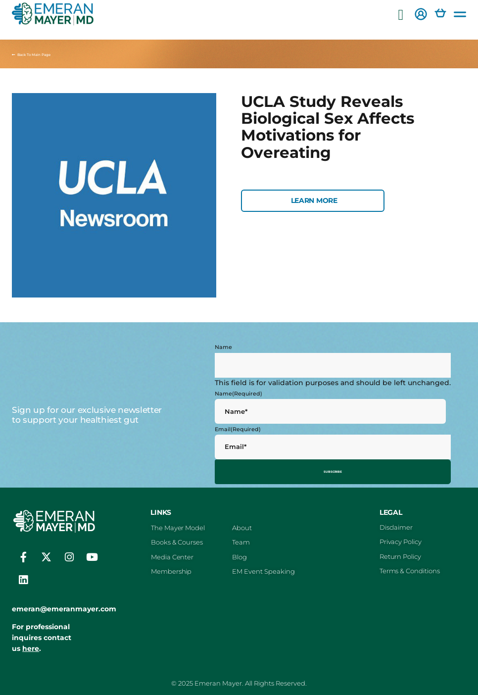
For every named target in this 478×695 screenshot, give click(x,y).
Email (238, 429)
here (30, 645)
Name (223, 347)
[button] (400, 15)
